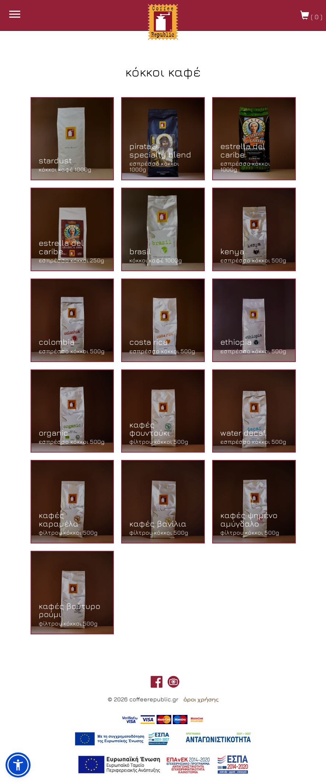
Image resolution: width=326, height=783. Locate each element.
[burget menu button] (15, 15)
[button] (18, 765)
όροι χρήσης (200, 699)
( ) (311, 16)
